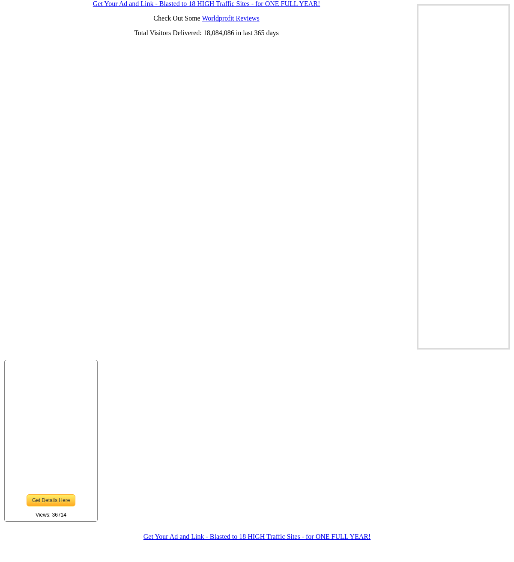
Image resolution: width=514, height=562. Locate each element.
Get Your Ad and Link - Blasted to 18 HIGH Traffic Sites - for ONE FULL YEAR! (257, 536)
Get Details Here (51, 500)
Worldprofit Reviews (230, 18)
